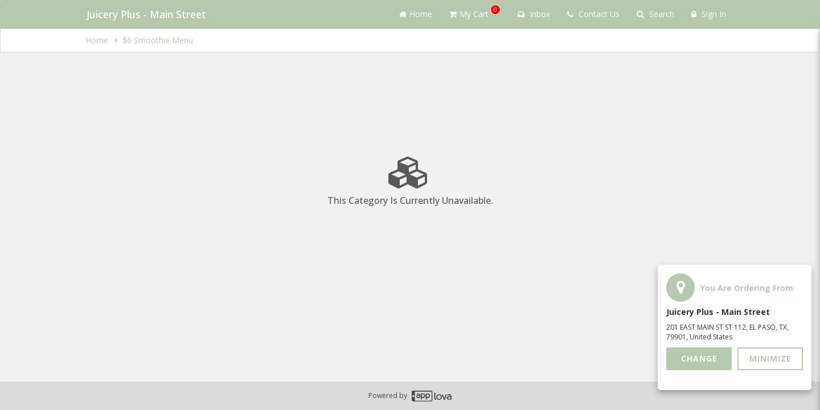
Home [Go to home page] (415, 14)
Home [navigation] (97, 40)
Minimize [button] (770, 358)
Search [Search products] (655, 14)
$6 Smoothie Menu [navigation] (157, 40)
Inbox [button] (534, 14)
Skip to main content (0, 0)
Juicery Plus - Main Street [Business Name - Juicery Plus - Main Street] (145, 14)
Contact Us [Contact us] (593, 14)
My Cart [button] (475, 12)
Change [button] (699, 358)
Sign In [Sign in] (708, 14)
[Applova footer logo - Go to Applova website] (432, 396)
